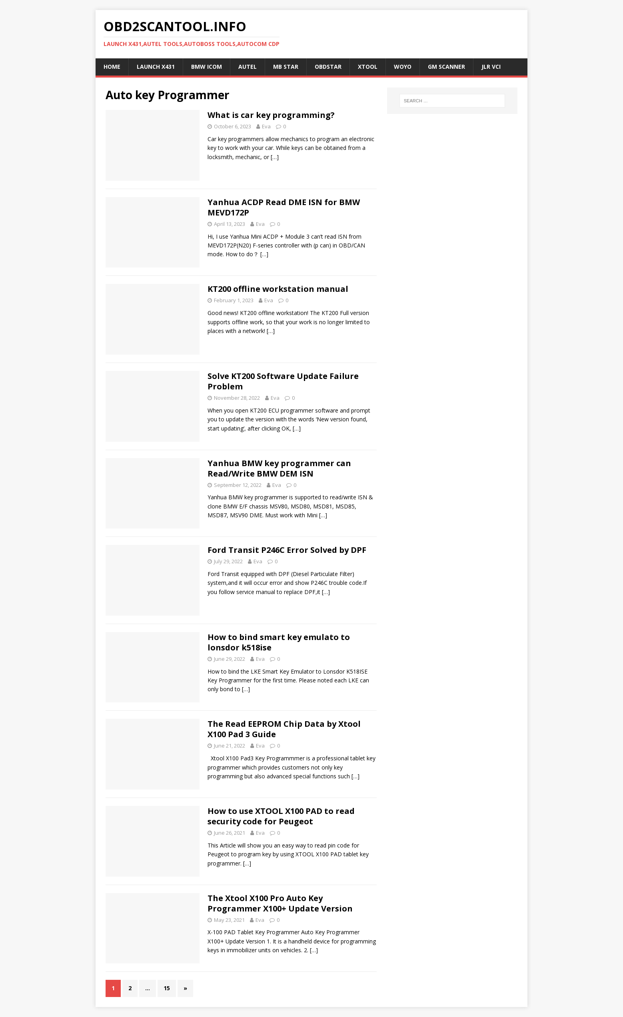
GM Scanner (446, 66)
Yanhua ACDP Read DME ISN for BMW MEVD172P (284, 207)
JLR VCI (491, 66)
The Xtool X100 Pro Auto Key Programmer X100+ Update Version (280, 903)
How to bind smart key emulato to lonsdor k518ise (279, 642)
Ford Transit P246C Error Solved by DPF (287, 549)
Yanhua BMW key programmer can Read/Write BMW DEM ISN (279, 468)
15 (167, 988)
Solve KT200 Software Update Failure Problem (283, 381)
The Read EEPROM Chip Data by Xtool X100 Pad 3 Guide (284, 729)
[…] (275, 157)
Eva (266, 126)
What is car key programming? (271, 115)
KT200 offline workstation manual (278, 288)
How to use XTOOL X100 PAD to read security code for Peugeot (281, 816)
